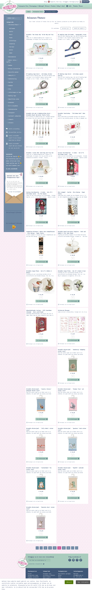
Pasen (10, 37)
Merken (75, 6)
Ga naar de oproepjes (14, 191)
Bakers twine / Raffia (12, 61)
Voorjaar (11, 46)
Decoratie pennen (13, 72)
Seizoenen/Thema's (14, 24)
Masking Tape (12, 95)
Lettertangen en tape (14, 92)
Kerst (10, 34)
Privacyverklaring (32, 581)
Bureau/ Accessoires (14, 68)
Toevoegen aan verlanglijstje (35, 68)
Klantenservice (32, 571)
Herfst (11, 31)
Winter (11, 49)
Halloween (12, 28)
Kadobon (10, 85)
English (30, 578)
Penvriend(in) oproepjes (64, 573)
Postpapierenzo (62, 571)
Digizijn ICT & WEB (82, 590)
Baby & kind (61, 6)
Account (30, 573)
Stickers (10, 122)
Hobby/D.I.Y (11, 75)
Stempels (10, 119)
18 (45, 548)
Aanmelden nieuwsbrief (35, 563)
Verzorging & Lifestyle (36, 6)
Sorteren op (65, 28)
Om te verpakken (13, 105)
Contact (30, 579)
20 (54, 548)
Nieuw (81, 6)
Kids (9, 89)
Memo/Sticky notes (13, 99)
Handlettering (12, 78)
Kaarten (10, 82)
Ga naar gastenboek (11, 168)
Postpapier (11, 112)
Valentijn (12, 43)
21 (59, 548)
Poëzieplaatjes (12, 109)
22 (63, 548)
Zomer (10, 53)
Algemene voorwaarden (33, 576)
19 (50, 548)
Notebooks (11, 102)
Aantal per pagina (79, 28)
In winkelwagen (41, 64)
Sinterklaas (12, 40)
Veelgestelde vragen (33, 575)
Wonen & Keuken (50, 6)
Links (59, 579)
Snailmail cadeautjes (14, 116)
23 (68, 548)
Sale (70, 6)
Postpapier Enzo (23, 6)
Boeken (10, 65)
